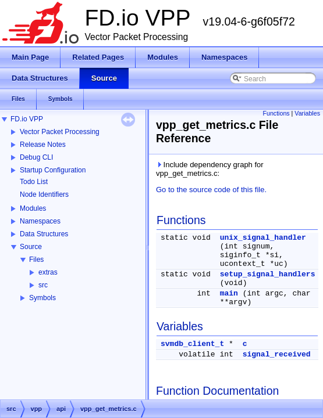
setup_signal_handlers (267, 274)
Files (36, 259)
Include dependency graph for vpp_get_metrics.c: (210, 169)
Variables (307, 113)
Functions (275, 113)
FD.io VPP (26, 119)
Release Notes (43, 144)
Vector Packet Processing (60, 132)
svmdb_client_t (192, 344)
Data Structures (44, 234)
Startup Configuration (53, 170)
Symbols (42, 298)
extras (48, 272)
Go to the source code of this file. (211, 189)
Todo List (34, 182)
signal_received (277, 354)
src (43, 285)
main (229, 293)
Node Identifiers (44, 194)
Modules (33, 208)
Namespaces (40, 221)
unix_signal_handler (263, 237)
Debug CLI (36, 157)
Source (31, 247)
